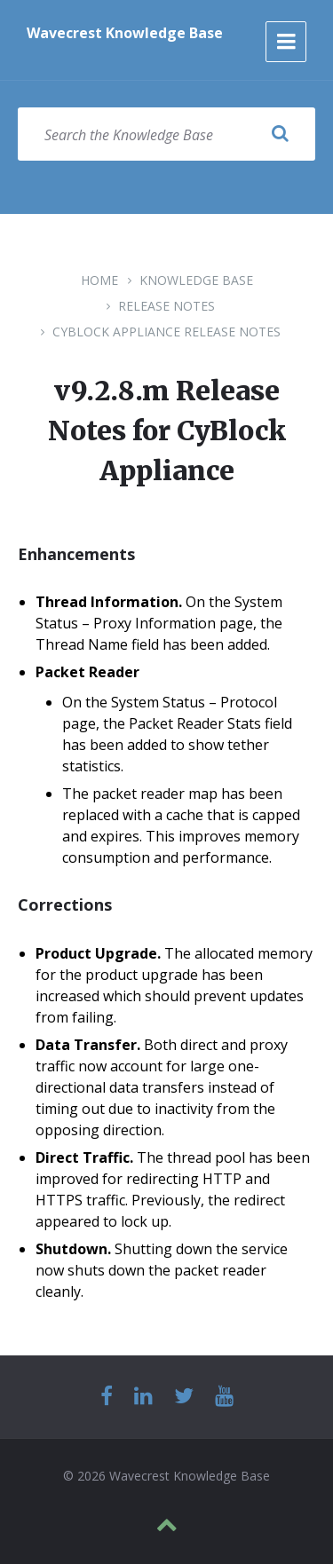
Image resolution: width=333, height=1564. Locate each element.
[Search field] (166, 134)
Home (99, 280)
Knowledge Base (196, 280)
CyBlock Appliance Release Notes (166, 331)
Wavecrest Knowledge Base (125, 33)
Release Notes (166, 305)
